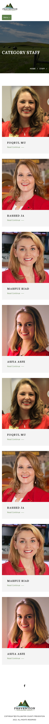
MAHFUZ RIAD (18, 289)
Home (33, 68)
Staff (42, 68)
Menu (7, 18)
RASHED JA (15, 216)
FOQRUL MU (16, 143)
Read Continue (15, 147)
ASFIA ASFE (16, 362)
